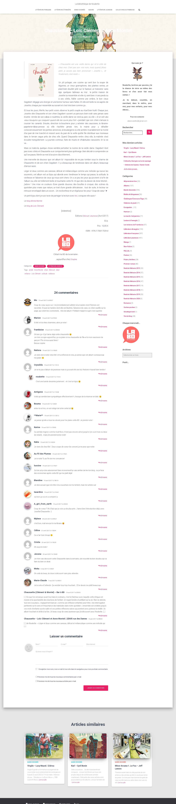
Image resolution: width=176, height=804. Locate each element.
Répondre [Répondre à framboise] (102, 347)
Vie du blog (128, 316)
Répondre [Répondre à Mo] (102, 315)
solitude (44, 273)
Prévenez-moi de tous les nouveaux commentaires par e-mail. (59, 676)
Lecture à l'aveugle (130, 220)
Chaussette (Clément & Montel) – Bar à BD (44, 592)
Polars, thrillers (129, 259)
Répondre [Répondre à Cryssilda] (102, 373)
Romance (127, 303)
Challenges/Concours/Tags (134, 199)
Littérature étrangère (63, 10)
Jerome (37, 553)
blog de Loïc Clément (36, 205)
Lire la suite (42, 779)
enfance (27, 273)
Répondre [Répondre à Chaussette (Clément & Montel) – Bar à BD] (102, 615)
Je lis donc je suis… (131, 169)
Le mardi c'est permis (132, 216)
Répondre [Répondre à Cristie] (102, 551)
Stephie (74, 259)
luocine (37, 465)
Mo (35, 300)
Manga (126, 242)
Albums (91, 10)
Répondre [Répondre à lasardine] (102, 501)
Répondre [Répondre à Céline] (102, 539)
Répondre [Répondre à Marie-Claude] (102, 589)
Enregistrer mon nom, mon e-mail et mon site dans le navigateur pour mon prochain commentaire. (73, 669)
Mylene (37, 518)
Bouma (37, 403)
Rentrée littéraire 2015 (132, 277)
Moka (36, 568)
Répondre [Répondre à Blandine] (102, 489)
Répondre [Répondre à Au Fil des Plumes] (102, 462)
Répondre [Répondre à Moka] (102, 577)
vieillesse (51, 273)
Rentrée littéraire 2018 (132, 290)
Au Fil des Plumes (42, 453)
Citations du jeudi (130, 203)
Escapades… (128, 207)
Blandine (38, 480)
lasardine (38, 492)
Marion (37, 317)
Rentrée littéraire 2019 (132, 294)
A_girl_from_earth (43, 503)
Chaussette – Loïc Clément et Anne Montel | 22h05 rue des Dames (55, 618)
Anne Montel (38, 270)
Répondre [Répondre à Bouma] (102, 412)
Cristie (37, 542)
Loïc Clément (36, 273)
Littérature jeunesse (104, 10)
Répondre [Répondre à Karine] (102, 439)
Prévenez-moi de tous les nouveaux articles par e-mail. (56, 681)
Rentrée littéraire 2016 (132, 281)
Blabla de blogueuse (131, 194)
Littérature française (43, 10)
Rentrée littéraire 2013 (132, 268)
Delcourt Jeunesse (89, 215)
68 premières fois (130, 181)
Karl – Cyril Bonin (130, 152)
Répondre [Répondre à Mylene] (102, 527)
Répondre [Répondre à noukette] (102, 385)
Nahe (36, 441)
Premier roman (129, 264)
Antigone (38, 391)
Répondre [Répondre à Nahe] (102, 451)
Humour (127, 212)
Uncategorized (129, 312)
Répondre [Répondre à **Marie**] (102, 424)
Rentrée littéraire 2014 (132, 272)
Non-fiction (128, 246)
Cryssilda (38, 364)
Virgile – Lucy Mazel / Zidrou (134, 148)
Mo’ (76, 196)
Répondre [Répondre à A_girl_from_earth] (102, 515)
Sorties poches (129, 307)
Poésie (126, 255)
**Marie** (38, 415)
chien (46, 270)
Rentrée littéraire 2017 (132, 285)
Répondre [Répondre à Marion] (102, 326)
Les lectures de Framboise (125, 10)
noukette (40, 376)
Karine (37, 427)
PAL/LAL (127, 251)
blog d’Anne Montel (35, 201)
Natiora (37, 350)
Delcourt (52, 270)
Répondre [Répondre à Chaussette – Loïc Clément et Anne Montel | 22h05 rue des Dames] (102, 630)
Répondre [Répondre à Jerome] (102, 565)
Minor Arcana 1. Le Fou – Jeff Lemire (137, 156)
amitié (31, 270)
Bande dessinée (79, 10)
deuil (57, 270)
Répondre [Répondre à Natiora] (102, 362)
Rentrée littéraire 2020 (132, 299)
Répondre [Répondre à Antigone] (102, 400)
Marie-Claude (40, 580)
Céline (37, 530)
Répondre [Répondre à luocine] (102, 477)
